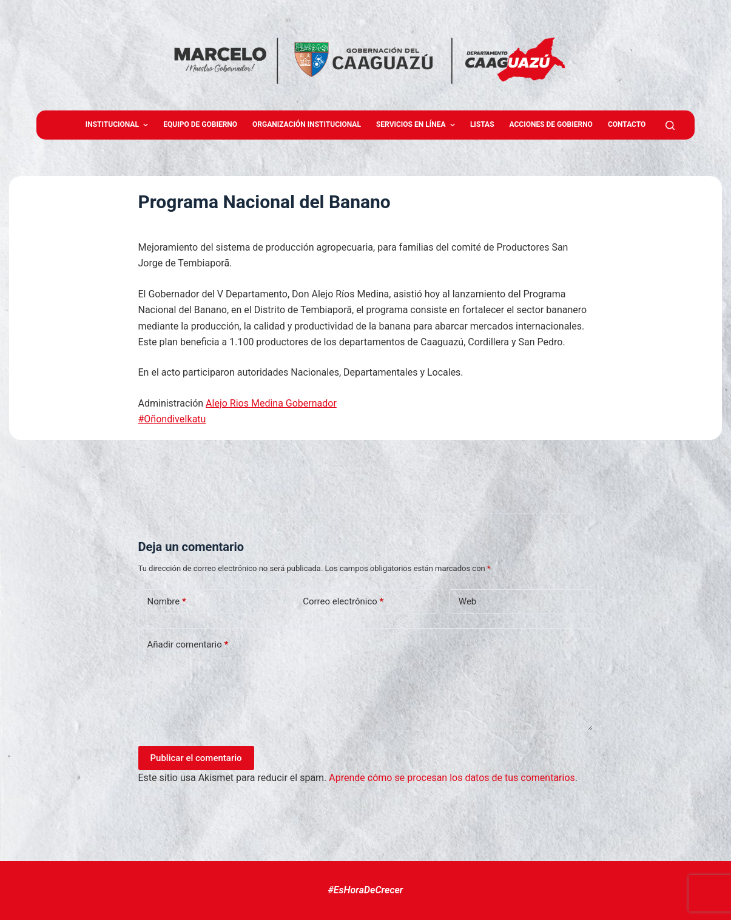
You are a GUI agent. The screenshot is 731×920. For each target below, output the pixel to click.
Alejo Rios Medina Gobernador (271, 403)
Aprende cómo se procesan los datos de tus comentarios (451, 777)
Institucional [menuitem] (119, 125)
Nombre (166, 601)
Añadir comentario (188, 644)
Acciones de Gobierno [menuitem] (551, 124)
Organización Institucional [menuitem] (306, 124)
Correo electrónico (343, 601)
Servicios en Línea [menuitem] (417, 125)
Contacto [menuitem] (626, 124)
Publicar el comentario (196, 758)
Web (467, 601)
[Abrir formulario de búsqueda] (670, 125)
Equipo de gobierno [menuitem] (200, 124)
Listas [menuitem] (482, 124)
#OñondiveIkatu (172, 419)
